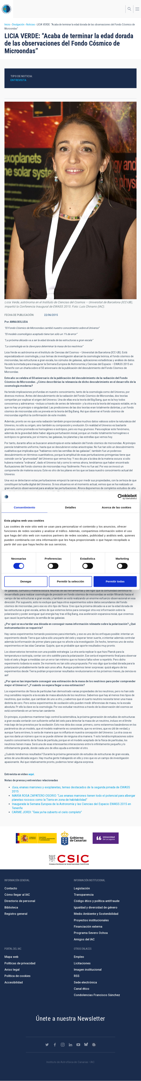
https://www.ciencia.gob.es (36, 838)
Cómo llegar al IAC (17, 894)
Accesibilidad (13, 982)
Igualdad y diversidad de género (95, 907)
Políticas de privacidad (19, 963)
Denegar (25, 581)
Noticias (30, 24)
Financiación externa (88, 926)
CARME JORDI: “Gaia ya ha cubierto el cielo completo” (47, 812)
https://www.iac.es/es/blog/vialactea (94, 1045)
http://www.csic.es (68, 860)
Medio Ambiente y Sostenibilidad (96, 914)
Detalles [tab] (70, 507)
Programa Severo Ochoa (91, 933)
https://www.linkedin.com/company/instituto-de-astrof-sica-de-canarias (70, 1045)
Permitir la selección (70, 581)
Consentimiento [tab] (24, 507)
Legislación (82, 888)
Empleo (79, 957)
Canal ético (81, 988)
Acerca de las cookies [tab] (116, 507)
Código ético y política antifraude (96, 901)
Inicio (7, 24)
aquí (31, 774)
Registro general (15, 914)
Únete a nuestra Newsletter (70, 1018)
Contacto (10, 888)
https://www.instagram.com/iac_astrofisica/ (63, 1045)
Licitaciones (82, 963)
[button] (70, 200)
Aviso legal (12, 969)
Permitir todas (115, 581)
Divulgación (18, 24)
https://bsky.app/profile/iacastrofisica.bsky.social (86, 1045)
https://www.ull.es (106, 838)
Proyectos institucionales (91, 920)
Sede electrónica (85, 982)
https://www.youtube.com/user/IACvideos (78, 1045)
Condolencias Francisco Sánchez (97, 995)
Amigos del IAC (84, 939)
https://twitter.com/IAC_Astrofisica (47, 1045)
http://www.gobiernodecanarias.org (74, 838)
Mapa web (11, 957)
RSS (76, 976)
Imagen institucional (88, 969)
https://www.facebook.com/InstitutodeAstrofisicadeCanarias (55, 1045)
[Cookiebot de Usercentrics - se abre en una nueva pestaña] (120, 497)
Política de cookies (17, 976)
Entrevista (18, 80)
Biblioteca (11, 907)
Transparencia (84, 894)
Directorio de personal (19, 901)
